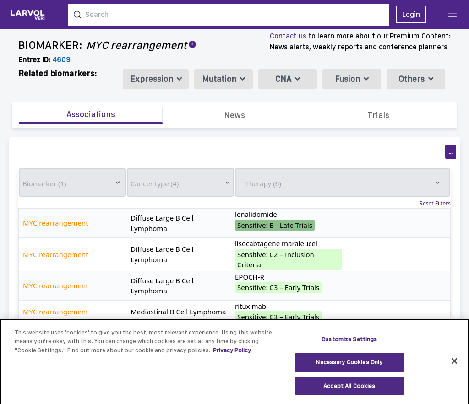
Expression (156, 79)
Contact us (288, 36)
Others (415, 79)
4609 (61, 59)
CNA (287, 79)
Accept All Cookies (349, 390)
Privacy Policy (232, 354)
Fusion (352, 79)
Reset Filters (435, 203)
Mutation (223, 79)
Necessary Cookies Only (349, 366)
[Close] (454, 366)
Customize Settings (349, 343)
